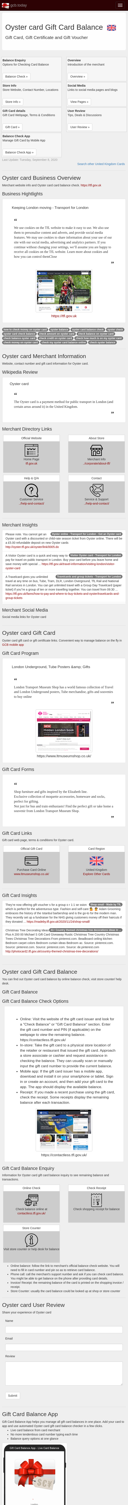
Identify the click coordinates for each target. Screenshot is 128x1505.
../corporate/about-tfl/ (96, 463)
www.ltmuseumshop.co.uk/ (31, 874)
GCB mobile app (13, 644)
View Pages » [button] (79, 101)
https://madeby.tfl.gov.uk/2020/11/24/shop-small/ (58, 921)
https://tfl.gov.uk (91, 185)
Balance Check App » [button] (19, 152)
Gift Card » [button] (12, 127)
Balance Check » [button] (16, 76)
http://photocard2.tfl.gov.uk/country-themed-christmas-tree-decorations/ (51, 951)
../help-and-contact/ (31, 503)
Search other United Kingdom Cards (101, 164)
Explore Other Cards (96, 874)
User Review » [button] (80, 127)
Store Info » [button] (12, 101)
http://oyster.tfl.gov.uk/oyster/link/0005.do (32, 547)
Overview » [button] (77, 76)
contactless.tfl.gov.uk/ (32, 1213)
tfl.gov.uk (31, 463)
